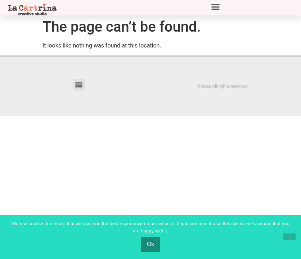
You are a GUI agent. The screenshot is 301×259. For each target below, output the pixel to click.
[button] (216, 7)
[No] (289, 236)
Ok (150, 244)
